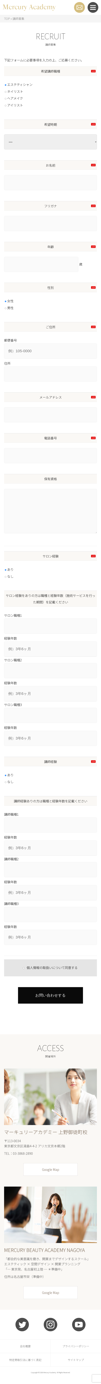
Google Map (50, 1169)
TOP (7, 18)
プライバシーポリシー (75, 1346)
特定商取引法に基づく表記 (25, 1360)
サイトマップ (76, 1360)
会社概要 (25, 1346)
